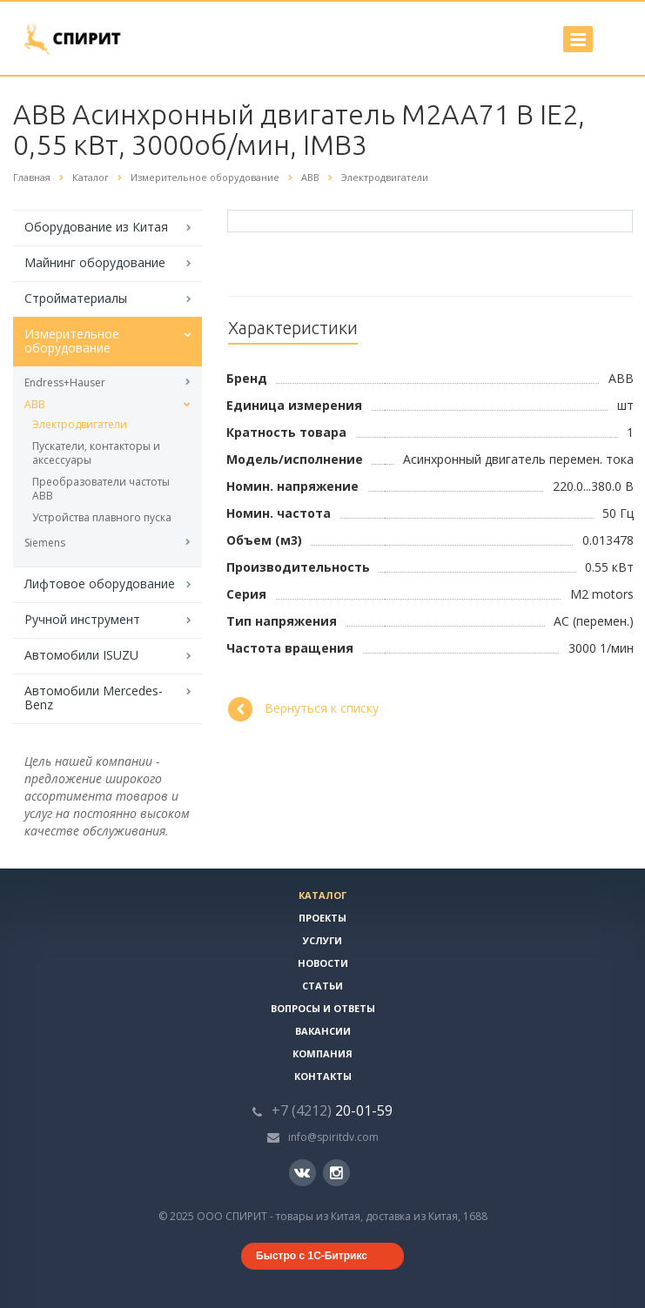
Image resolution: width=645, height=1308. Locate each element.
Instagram (336, 1172)
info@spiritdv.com (333, 1137)
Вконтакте (302, 1171)
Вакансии (323, 1030)
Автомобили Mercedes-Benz (93, 697)
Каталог (322, 895)
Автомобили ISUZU (81, 655)
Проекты (322, 917)
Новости (323, 962)
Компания (322, 1053)
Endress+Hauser (64, 382)
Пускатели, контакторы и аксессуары (96, 453)
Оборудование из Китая (96, 226)
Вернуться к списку (303, 709)
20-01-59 (332, 1110)
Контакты (323, 1076)
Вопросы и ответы (323, 1008)
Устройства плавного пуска (101, 517)
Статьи (322, 985)
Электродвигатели (79, 424)
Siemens (44, 542)
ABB (34, 404)
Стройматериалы (75, 298)
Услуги (322, 940)
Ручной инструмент (82, 619)
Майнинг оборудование (94, 262)
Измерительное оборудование (71, 340)
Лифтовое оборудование (99, 583)
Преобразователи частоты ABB (101, 488)
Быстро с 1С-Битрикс (311, 1256)
